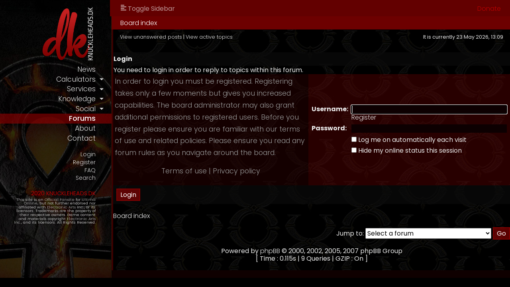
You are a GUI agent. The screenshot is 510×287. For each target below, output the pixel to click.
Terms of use (184, 171)
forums (82, 118)
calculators (76, 79)
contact (81, 138)
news (86, 69)
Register (84, 162)
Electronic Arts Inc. (65, 207)
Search (86, 178)
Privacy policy (236, 171)
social (86, 109)
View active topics (209, 36)
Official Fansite (60, 199)
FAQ (90, 170)
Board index (138, 23)
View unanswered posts (151, 36)
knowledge (77, 99)
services (81, 89)
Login (88, 154)
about (85, 128)
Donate (489, 8)
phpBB (270, 251)
